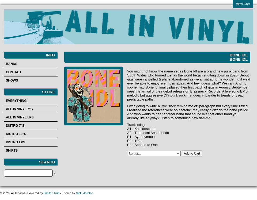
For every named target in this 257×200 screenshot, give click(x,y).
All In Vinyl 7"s (19, 109)
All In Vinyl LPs (20, 117)
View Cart (243, 4)
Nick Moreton (84, 193)
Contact (13, 72)
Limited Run (51, 193)
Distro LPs (15, 142)
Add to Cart (192, 153)
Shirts (12, 150)
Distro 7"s (15, 126)
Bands (11, 64)
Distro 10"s (16, 134)
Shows (12, 80)
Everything (16, 101)
